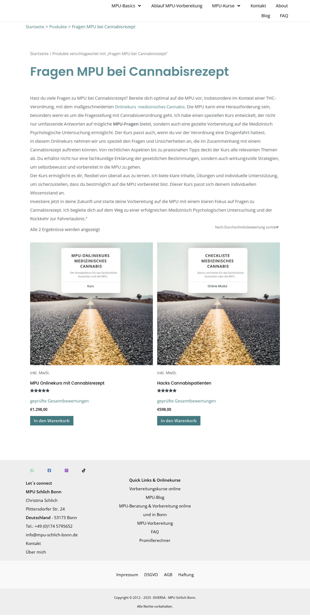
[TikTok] (77, 471)
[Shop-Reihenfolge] (246, 227)
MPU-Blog (155, 498)
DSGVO (151, 575)
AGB (168, 575)
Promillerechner (155, 541)
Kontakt (258, 6)
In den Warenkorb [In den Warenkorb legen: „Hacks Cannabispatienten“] (180, 421)
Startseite (39, 53)
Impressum (128, 575)
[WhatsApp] (32, 471)
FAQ (284, 16)
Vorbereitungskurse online (155, 489)
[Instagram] (62, 471)
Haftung (185, 575)
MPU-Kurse (226, 6)
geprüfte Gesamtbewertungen (60, 401)
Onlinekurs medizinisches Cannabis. (151, 107)
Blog (265, 16)
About (282, 6)
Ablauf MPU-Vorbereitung (176, 6)
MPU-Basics (127, 6)
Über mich (36, 552)
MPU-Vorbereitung (155, 524)
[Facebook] (47, 471)
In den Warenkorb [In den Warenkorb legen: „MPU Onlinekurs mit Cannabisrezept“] (53, 421)
